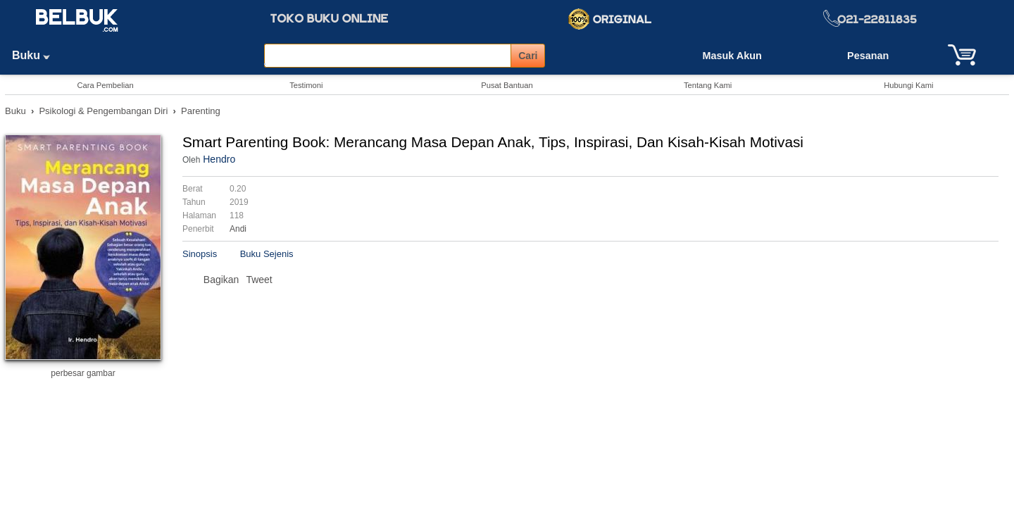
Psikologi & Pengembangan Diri (103, 111)
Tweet (259, 279)
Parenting (200, 111)
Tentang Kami (708, 85)
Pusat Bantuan (506, 85)
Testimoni (306, 85)
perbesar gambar (83, 373)
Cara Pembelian (105, 85)
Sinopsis (199, 254)
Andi (238, 229)
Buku (36, 55)
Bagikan (221, 279)
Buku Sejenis (267, 254)
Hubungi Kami (908, 85)
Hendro (219, 159)
